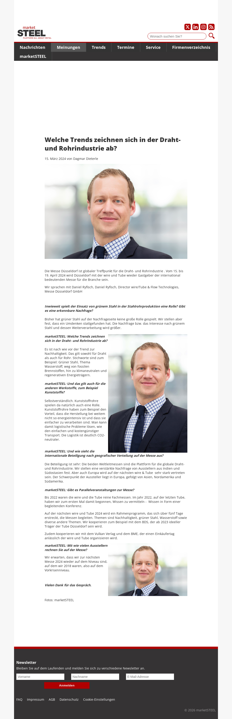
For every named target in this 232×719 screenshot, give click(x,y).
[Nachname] (95, 677)
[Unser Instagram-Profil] (203, 27)
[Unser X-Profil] (187, 27)
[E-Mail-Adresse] (150, 677)
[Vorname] (40, 677)
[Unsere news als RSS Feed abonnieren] (211, 27)
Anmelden (67, 685)
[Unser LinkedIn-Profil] (195, 27)
